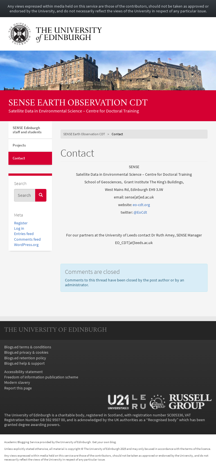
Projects (19, 145)
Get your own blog (104, 442)
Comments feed (27, 239)
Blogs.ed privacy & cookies (26, 352)
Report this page (18, 388)
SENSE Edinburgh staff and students (27, 130)
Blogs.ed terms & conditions (27, 347)
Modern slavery (17, 382)
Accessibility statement (23, 371)
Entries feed (24, 233)
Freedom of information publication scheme (41, 377)
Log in (19, 228)
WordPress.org (26, 244)
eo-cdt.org (141, 204)
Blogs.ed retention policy (25, 358)
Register (21, 223)
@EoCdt (140, 212)
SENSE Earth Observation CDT (78, 103)
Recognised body (162, 420)
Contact (19, 158)
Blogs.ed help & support (24, 363)
